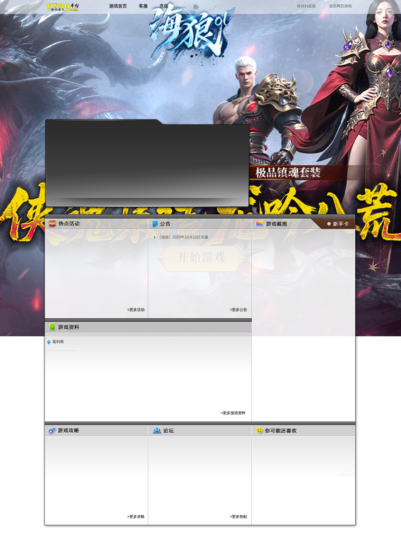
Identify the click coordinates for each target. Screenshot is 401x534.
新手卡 (332, 223)
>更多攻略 (135, 516)
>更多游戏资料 (233, 413)
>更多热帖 (238, 516)
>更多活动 (135, 310)
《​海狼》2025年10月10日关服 (182, 237)
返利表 (58, 341)
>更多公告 (238, 310)
